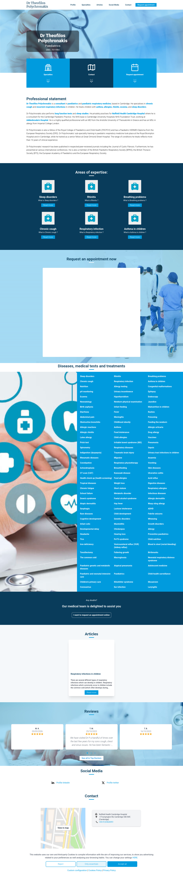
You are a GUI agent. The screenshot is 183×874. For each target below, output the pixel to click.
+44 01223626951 (106, 822)
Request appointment (146, 5)
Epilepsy (152, 391)
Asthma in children (156, 381)
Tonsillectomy (86, 552)
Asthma (117, 427)
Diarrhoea (84, 412)
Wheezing (152, 519)
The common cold (88, 557)
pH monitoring (86, 391)
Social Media (114, 5)
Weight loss (119, 483)
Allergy (151, 529)
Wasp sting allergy (156, 503)
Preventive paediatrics (158, 534)
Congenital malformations (160, 386)
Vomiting (152, 463)
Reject (60, 864)
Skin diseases (154, 468)
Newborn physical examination (128, 402)
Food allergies (120, 478)
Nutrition (84, 386)
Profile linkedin (63, 782)
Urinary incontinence (123, 391)
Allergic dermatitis (156, 498)
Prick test (84, 442)
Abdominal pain (87, 417)
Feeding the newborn (157, 422)
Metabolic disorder (122, 493)
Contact (128, 5)
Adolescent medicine (157, 565)
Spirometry (85, 447)
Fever (116, 412)
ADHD (151, 508)
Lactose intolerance (123, 508)
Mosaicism (153, 582)
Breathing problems (157, 376)
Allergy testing (120, 386)
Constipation (86, 463)
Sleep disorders (87, 376)
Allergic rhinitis (87, 432)
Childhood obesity (122, 422)
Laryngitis (152, 587)
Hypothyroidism (121, 396)
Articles (100, 5)
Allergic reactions (88, 427)
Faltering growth (121, 552)
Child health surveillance (159, 574)
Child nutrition (154, 539)
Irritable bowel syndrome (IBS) (128, 442)
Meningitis (119, 417)
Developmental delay (89, 529)
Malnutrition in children (158, 407)
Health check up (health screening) (96, 478)
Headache (84, 534)
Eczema (83, 396)
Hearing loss (119, 534)
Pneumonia (153, 442)
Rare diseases (86, 514)
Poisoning (152, 417)
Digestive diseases (156, 483)
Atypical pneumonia (123, 565)
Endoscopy (153, 396)
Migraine (118, 458)
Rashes (151, 412)
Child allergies (120, 437)
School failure (86, 493)
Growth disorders (156, 524)
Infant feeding (120, 407)
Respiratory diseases (123, 447)
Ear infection (120, 587)
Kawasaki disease (122, 473)
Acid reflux (153, 478)
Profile (73, 5)
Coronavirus (85, 587)
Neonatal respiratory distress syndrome (161, 559)
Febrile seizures (155, 514)
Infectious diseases (157, 493)
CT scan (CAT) (86, 473)
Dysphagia (85, 508)
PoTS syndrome (121, 539)
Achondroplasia (87, 468)
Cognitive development (90, 519)
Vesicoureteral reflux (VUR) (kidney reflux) (126, 546)
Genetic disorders (122, 519)
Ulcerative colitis (155, 473)
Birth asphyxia (86, 407)
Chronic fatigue (87, 488)
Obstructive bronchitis (90, 422)
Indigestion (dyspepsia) (91, 452)
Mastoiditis (119, 524)
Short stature (120, 488)
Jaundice (152, 402)
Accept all (122, 864)
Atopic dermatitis (88, 503)
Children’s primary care (90, 582)
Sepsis (151, 447)
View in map (63, 828)
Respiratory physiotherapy (126, 463)
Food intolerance (121, 432)
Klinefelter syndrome (123, 582)
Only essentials (91, 864)
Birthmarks (153, 552)
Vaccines (152, 437)
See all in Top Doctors (91, 758)
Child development (122, 514)
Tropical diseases (88, 483)
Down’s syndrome (88, 498)
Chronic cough (86, 381)
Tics (82, 539)
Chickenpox (119, 529)
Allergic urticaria (155, 427)
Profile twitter (113, 782)
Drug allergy (153, 432)
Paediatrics (119, 574)
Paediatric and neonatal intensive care (95, 575)
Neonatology (86, 402)
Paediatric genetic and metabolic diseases (95, 567)
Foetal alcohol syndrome (125, 498)
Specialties (86, 5)
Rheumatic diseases (89, 458)
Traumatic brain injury (124, 452)
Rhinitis (117, 376)
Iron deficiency (87, 544)
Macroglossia (120, 557)
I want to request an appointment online (91, 615)
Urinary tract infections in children (163, 452)
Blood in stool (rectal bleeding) (162, 544)
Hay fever (118, 503)
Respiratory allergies (157, 488)
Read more (48, 205)
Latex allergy (86, 437)
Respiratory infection (123, 381)
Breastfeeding (120, 468)
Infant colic (85, 524)
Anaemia (152, 458)
